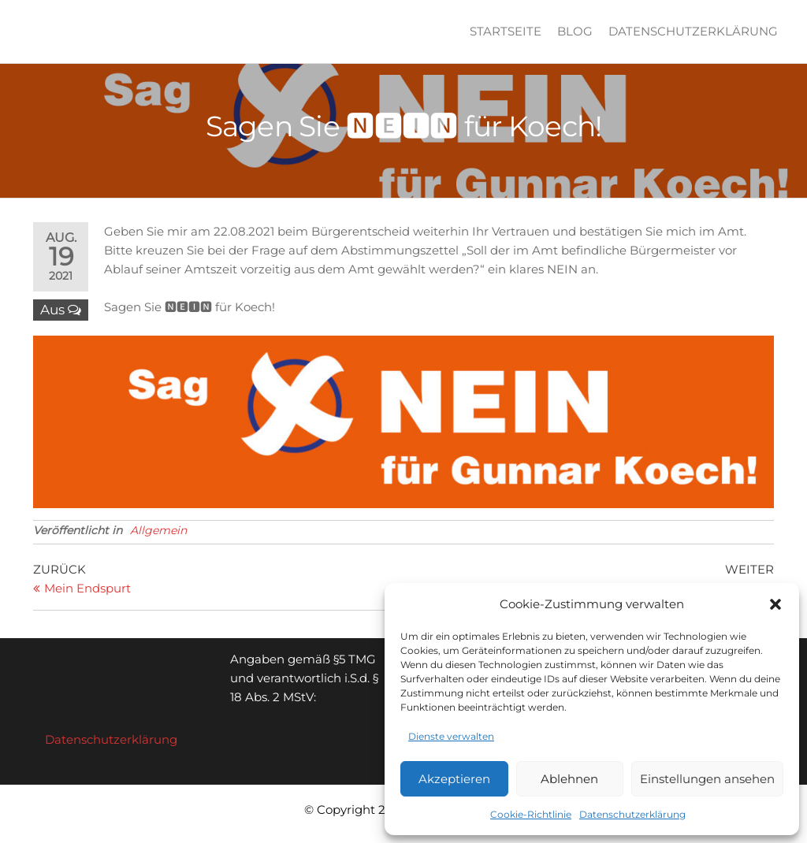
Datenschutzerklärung (632, 814)
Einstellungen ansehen (707, 778)
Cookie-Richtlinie (530, 814)
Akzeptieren (454, 778)
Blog (575, 31)
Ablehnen (569, 778)
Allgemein (158, 530)
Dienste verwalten (451, 736)
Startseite (505, 31)
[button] (775, 604)
